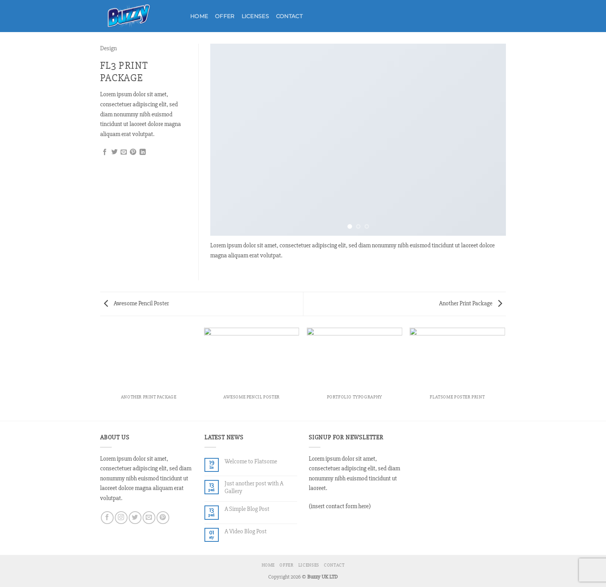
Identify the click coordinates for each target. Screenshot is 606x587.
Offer (224, 16)
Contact (289, 16)
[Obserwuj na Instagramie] (121, 517)
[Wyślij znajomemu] (124, 152)
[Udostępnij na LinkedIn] (143, 152)
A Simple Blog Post (247, 509)
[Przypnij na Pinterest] (133, 152)
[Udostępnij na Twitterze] (114, 152)
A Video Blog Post (246, 531)
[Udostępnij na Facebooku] (105, 152)
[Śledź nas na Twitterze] (135, 517)
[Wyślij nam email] (149, 517)
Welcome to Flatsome (251, 461)
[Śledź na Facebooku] (107, 517)
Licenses (255, 16)
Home (199, 16)
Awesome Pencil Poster (136, 303)
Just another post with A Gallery (254, 487)
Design (108, 48)
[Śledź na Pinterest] (163, 517)
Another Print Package (470, 303)
